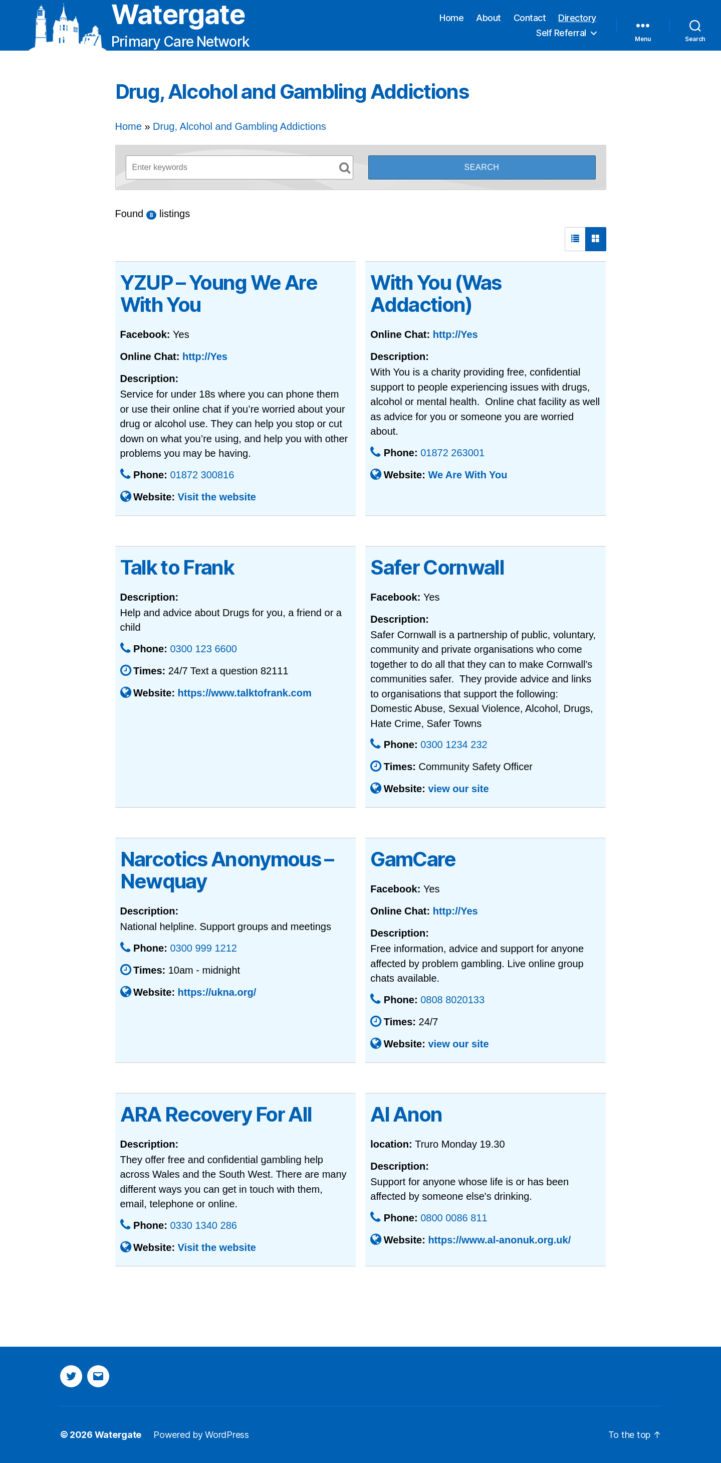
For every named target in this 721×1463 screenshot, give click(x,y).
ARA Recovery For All (216, 1114)
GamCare (412, 859)
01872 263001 (452, 452)
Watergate (178, 14)
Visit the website (217, 496)
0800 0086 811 (453, 1217)
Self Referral (561, 33)
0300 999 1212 (203, 948)
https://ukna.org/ (217, 992)
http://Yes (204, 356)
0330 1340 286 (203, 1225)
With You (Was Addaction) (435, 293)
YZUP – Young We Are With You (218, 293)
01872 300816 (202, 474)
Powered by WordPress (201, 1434)
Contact (530, 18)
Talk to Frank (177, 567)
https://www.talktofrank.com (245, 692)
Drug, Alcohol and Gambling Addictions (239, 126)
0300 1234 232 (453, 744)
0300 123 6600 (203, 648)
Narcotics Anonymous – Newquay (227, 870)
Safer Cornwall (437, 567)
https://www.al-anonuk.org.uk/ (499, 1239)
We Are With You (467, 474)
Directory (577, 18)
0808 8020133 (452, 999)
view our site (458, 788)
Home (451, 18)
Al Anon (406, 1114)
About (488, 18)
